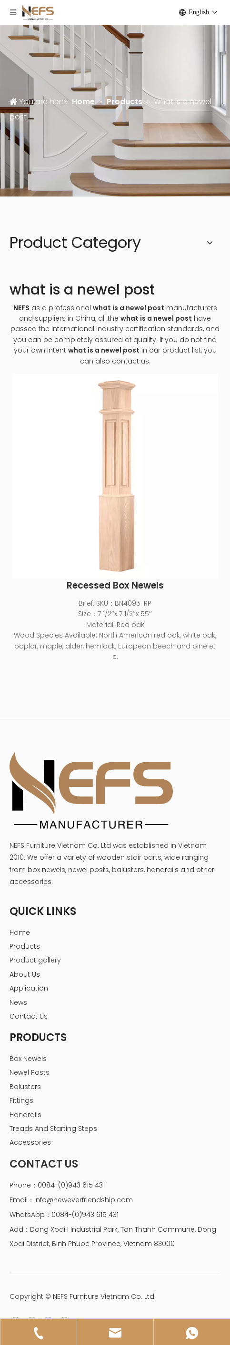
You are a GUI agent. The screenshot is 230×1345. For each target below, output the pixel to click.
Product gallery (35, 960)
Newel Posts (30, 1072)
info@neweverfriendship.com (83, 1200)
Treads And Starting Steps (53, 1128)
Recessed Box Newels (115, 585)
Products (25, 946)
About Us (25, 974)
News (18, 1002)
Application (29, 988)
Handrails (25, 1114)
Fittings (21, 1100)
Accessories (30, 1142)
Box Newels (28, 1058)
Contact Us (29, 1016)
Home (20, 932)
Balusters (25, 1086)
